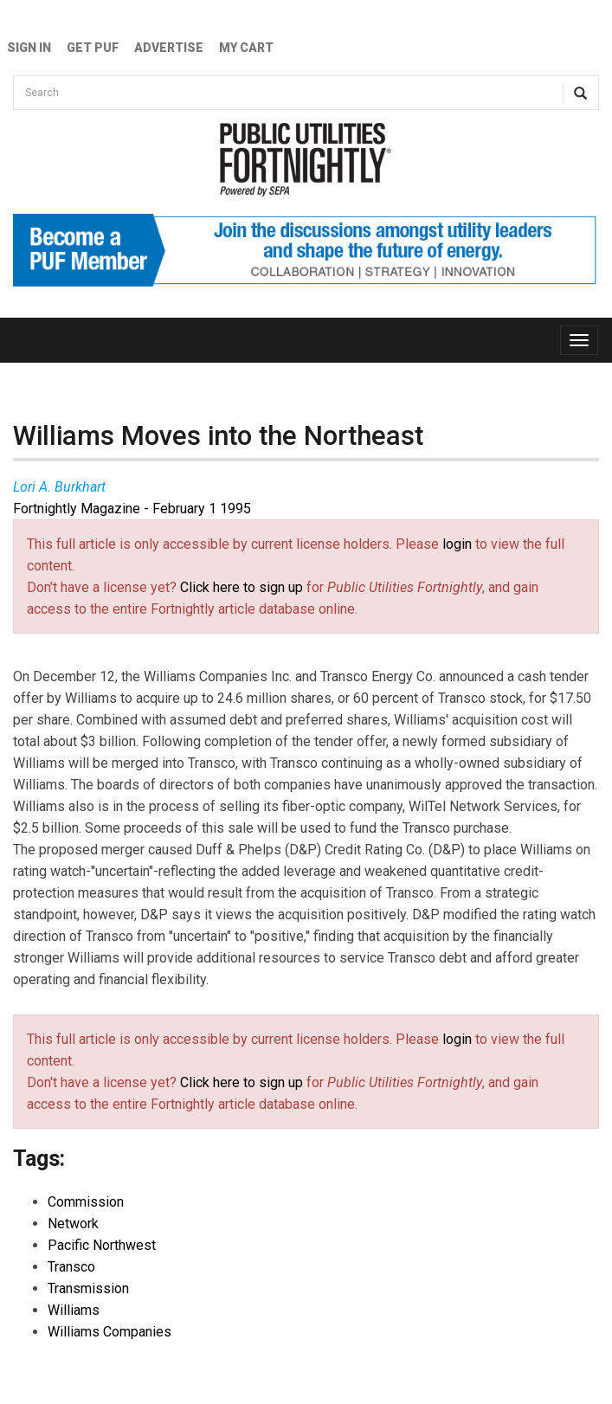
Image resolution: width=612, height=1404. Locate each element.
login (457, 544)
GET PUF (93, 48)
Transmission (88, 1288)
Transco (71, 1267)
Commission (86, 1202)
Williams (74, 1310)
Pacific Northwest (102, 1245)
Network (73, 1223)
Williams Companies (109, 1331)
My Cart (246, 48)
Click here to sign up (241, 587)
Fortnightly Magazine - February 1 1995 (132, 508)
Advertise (168, 48)
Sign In (29, 48)
